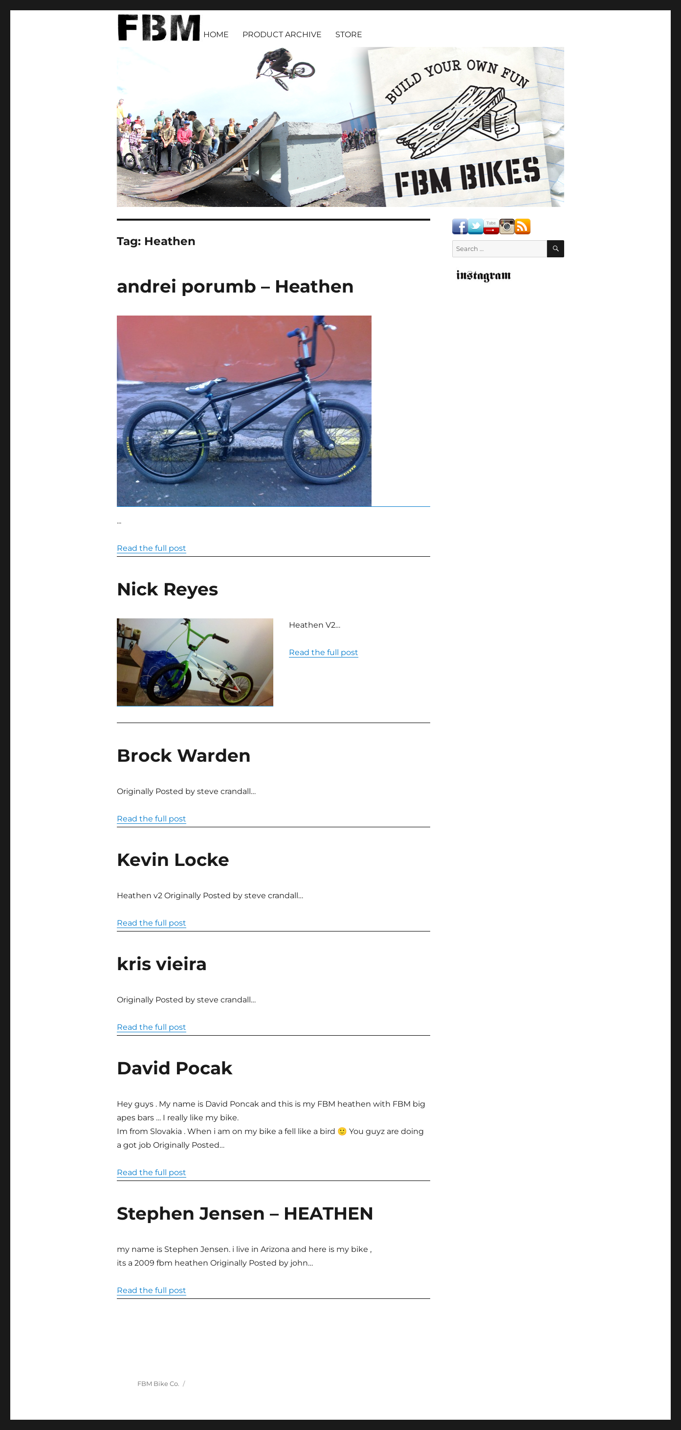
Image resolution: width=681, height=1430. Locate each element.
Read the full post (151, 548)
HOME (216, 34)
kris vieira (162, 964)
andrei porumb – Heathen (235, 286)
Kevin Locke (173, 859)
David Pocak (175, 1068)
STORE (348, 34)
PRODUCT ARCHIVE (282, 34)
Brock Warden (184, 755)
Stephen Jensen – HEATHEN (245, 1213)
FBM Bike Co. (158, 1383)
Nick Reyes (167, 589)
